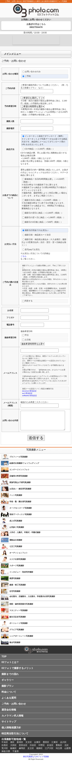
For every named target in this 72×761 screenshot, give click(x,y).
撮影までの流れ (10, 674)
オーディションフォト (18, 553)
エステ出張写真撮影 (17, 559)
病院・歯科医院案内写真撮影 (21, 604)
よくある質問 (9, 698)
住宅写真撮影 (14, 591)
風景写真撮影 (14, 578)
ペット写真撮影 (15, 495)
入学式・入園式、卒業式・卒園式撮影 (24, 532)
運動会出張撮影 (15, 540)
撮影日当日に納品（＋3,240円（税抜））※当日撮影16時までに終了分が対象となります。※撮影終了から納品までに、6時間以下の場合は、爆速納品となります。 (44, 204)
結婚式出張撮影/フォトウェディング (24, 463)
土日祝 (26, 340)
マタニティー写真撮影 (18, 610)
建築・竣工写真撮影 (17, 585)
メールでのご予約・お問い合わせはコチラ (36, 40)
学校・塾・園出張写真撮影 (20, 502)
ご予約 (26, 76)
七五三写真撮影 (15, 546)
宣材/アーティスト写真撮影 (20, 514)
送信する (36, 438)
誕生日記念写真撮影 (17, 617)
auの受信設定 (27, 393)
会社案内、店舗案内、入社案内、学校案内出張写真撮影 (32, 596)
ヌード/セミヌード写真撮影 (20, 508)
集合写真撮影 (14, 642)
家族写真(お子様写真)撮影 (20, 482)
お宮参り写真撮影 (16, 527)
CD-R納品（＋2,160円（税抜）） (38, 149)
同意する (27, 301)
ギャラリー (8, 680)
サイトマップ (9, 721)
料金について (9, 692)
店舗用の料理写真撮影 (18, 476)
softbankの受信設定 (29, 395)
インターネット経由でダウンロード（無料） (45, 140)
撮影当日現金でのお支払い (35, 230)
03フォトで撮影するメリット (17, 668)
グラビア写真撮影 (16, 630)
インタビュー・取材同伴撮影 (21, 572)
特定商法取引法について (15, 733)
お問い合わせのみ (31, 71)
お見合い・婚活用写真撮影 (20, 489)
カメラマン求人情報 (12, 715)
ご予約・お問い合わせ (14, 703)
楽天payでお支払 (31, 249)
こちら (23, 256)
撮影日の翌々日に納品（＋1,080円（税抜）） (43, 217)
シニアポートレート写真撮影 (21, 636)
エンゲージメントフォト (19, 470)
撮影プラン (8, 686)
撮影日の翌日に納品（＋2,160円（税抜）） (42, 213)
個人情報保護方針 (11, 727)
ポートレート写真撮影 (18, 623)
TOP (4, 656)
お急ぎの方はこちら (36, 26)
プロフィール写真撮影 (18, 457)
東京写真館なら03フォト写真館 (36, 756)
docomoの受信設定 (29, 391)
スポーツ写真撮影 (16, 566)
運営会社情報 (9, 709)
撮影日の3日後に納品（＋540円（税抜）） (42, 222)
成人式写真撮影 (15, 521)
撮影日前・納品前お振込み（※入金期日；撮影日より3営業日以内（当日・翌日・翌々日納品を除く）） (44, 242)
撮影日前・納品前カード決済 (36, 235)
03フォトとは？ (10, 662)
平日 (25, 335)
